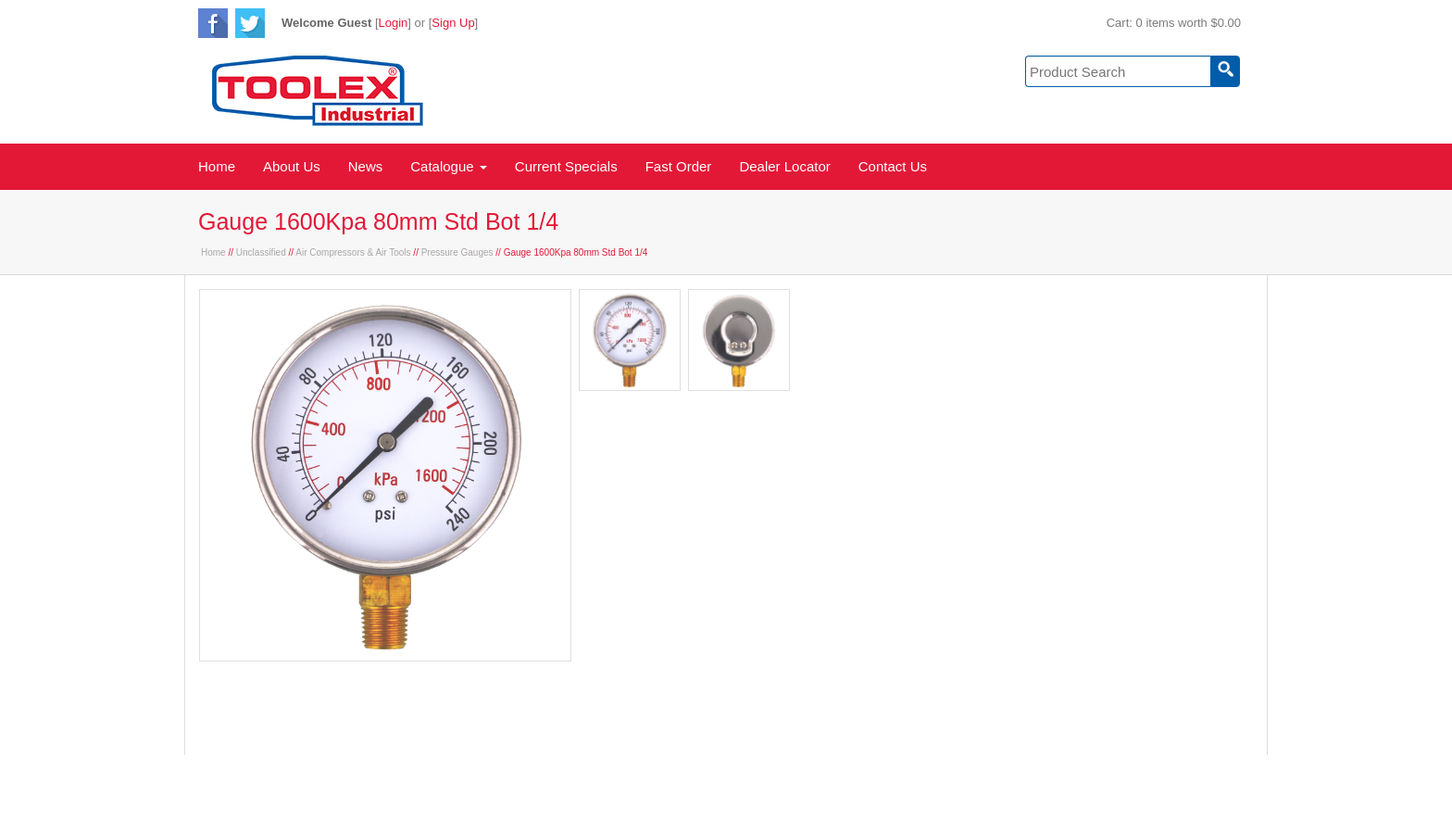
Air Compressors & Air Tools (352, 252)
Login (393, 23)
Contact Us (892, 166)
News (365, 166)
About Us (291, 166)
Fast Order (678, 166)
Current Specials (566, 166)
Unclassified (261, 252)
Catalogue (448, 166)
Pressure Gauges (457, 252)
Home (216, 166)
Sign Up (453, 23)
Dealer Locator (784, 166)
